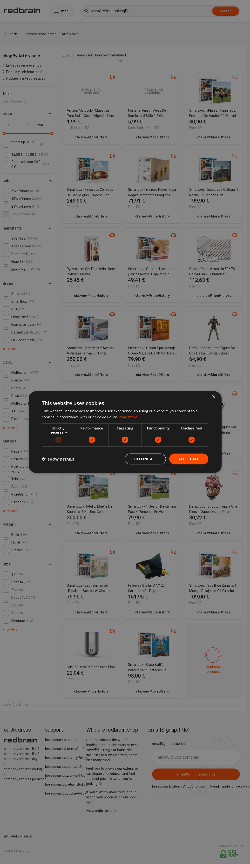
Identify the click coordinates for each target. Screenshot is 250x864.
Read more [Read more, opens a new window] (128, 416)
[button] (58, 459)
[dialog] (125, 432)
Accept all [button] (188, 458)
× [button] (214, 397)
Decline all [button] (145, 458)
